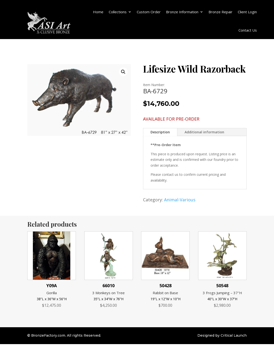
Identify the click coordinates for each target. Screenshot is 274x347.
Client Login (247, 11)
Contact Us (247, 30)
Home (98, 11)
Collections (118, 11)
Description (160, 132)
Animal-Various (179, 200)
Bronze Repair (220, 11)
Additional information (204, 132)
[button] (123, 72)
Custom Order (149, 11)
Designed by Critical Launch (222, 335)
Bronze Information (182, 11)
